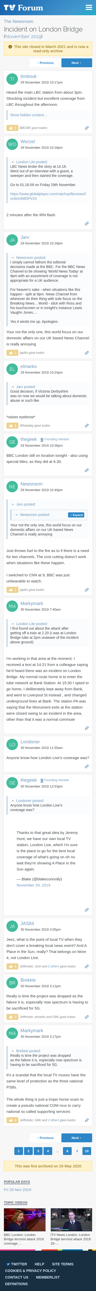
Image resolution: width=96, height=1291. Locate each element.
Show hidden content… (28, 115)
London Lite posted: (32, 162)
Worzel (27, 141)
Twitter (16, 1264)
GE (12, 442)
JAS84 (27, 923)
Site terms (62, 1264)
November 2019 (23, 36)
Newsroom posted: (31, 258)
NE (12, 486)
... (57, 1151)
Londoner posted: (30, 801)
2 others (53, 966)
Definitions (16, 1284)
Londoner (30, 741)
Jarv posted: (26, 387)
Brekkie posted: (28, 1051)
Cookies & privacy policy (30, 1271)
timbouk (28, 76)
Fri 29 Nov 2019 (17, 1189)
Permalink (87, 127)
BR (12, 982)
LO (12, 744)
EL (12, 369)
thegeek (28, 439)
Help (39, 1264)
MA (12, 606)
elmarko (28, 366)
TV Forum (23, 7)
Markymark (31, 603)
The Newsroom (18, 21)
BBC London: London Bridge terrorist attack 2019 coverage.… (24, 1239)
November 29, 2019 (33, 885)
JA (12, 240)
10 (87, 1151)
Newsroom (31, 484)
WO (12, 144)
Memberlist (48, 1277)
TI (12, 79)
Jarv (24, 237)
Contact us (16, 1277)
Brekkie (28, 980)
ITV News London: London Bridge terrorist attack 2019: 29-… (71, 1239)
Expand (78, 514)
